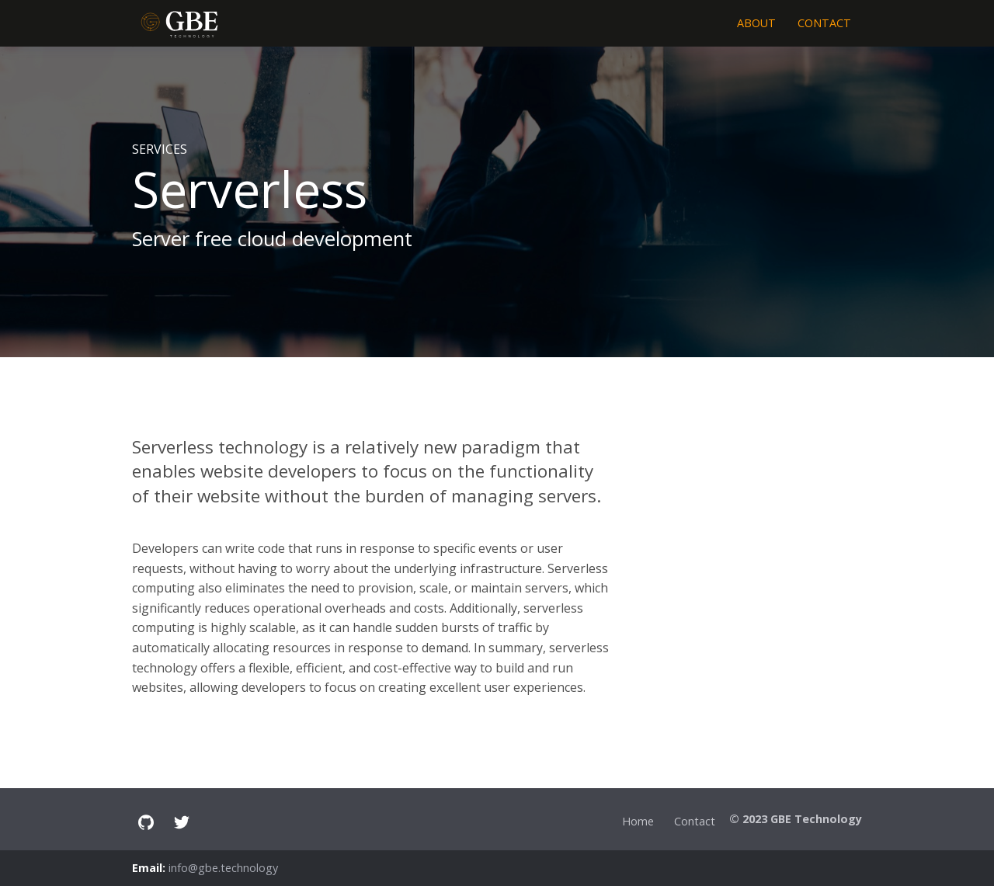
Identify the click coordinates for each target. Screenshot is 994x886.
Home (638, 821)
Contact (694, 821)
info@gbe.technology (223, 867)
